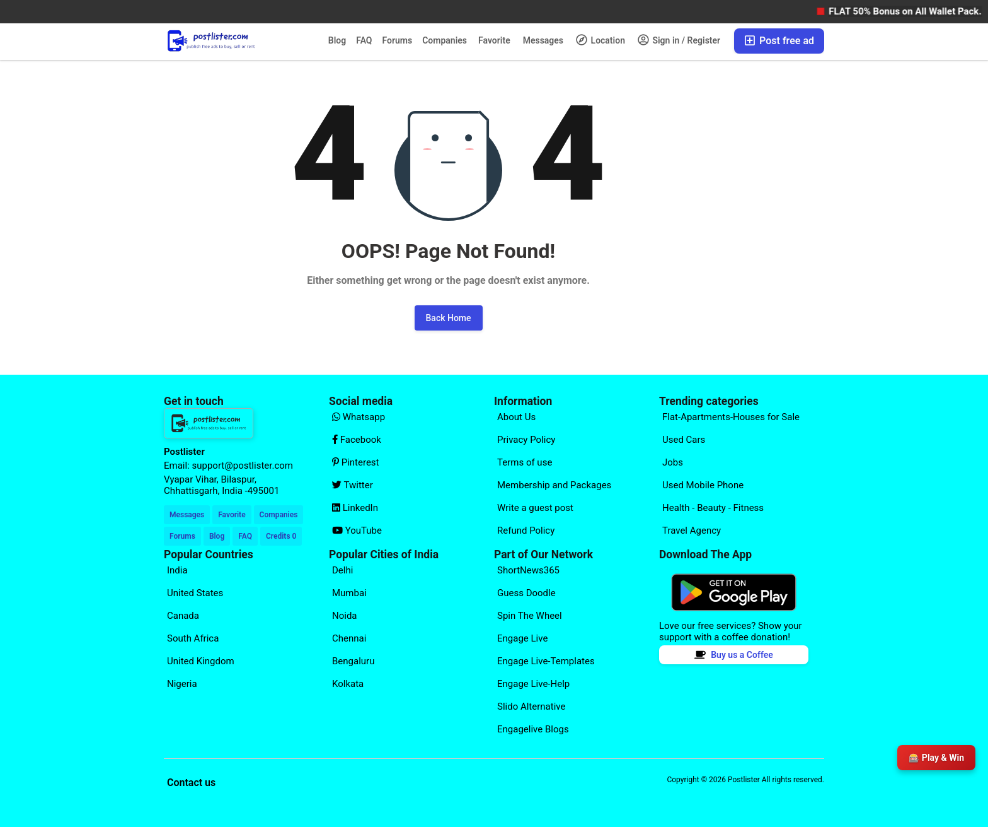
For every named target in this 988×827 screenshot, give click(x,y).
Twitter (352, 485)
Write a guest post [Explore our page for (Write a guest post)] (535, 507)
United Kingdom (200, 661)
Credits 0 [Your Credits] (281, 536)
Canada (183, 615)
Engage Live (522, 638)
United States (195, 593)
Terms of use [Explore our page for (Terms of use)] (524, 462)
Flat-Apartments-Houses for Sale (731, 417)
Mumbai (349, 593)
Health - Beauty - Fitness (713, 507)
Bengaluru (353, 661)
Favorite (494, 40)
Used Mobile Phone (703, 485)
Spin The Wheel (529, 615)
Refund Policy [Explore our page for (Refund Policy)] (525, 530)
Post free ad (779, 41)
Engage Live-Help (533, 683)
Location (600, 39)
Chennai (349, 638)
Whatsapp (358, 417)
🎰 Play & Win (936, 758)
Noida (344, 615)
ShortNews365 (528, 570)
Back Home (448, 318)
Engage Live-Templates (546, 661)
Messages (543, 40)
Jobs (672, 462)
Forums (397, 40)
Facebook (356, 439)
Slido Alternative (531, 706)
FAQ (364, 40)
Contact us (191, 783)
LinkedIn (355, 507)
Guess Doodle (526, 593)
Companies (444, 40)
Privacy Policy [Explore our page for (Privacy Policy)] (526, 439)
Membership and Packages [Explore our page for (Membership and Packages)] (554, 485)
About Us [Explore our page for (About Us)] (516, 417)
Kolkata (348, 683)
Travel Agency (691, 530)
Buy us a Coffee (733, 654)
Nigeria (182, 683)
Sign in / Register (679, 39)
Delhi (342, 570)
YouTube (357, 530)
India (177, 570)
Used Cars (683, 439)
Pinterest (355, 462)
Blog (337, 40)
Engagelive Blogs (533, 729)
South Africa (193, 638)
